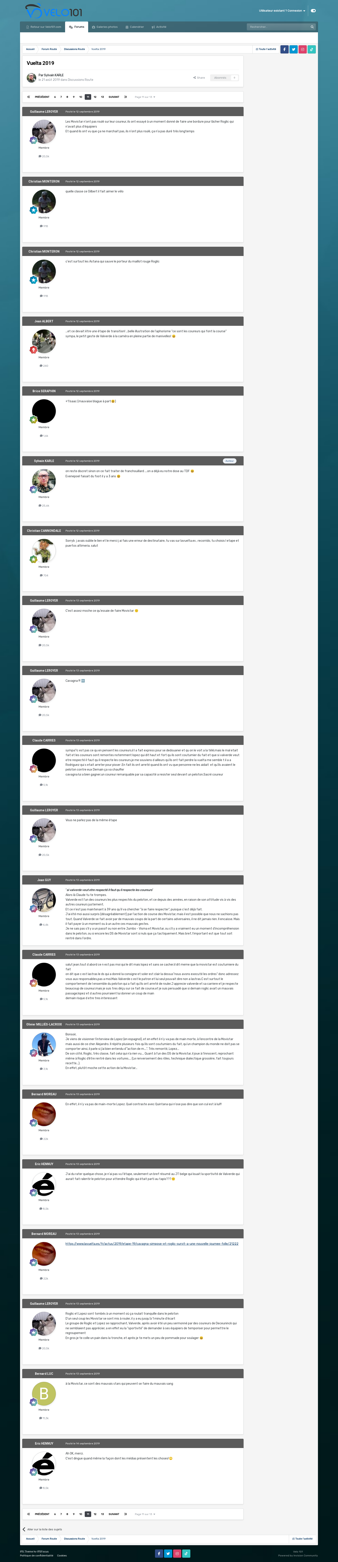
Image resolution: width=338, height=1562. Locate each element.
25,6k (44, 505)
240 (44, 365)
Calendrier (136, 26)
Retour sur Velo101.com (45, 26)
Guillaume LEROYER (44, 111)
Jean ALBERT (43, 321)
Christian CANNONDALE (44, 530)
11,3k (44, 1418)
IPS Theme (26, 1551)
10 (80, 96)
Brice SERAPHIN (44, 391)
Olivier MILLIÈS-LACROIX (44, 1024)
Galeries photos (107, 26)
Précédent (42, 96)
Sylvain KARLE (54, 75)
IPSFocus (43, 1551)
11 (88, 96)
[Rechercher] (268, 26)
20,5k (44, 156)
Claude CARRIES (44, 740)
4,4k (44, 924)
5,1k (44, 784)
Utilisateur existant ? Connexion (282, 10)
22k (44, 1139)
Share (199, 77)
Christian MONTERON (43, 181)
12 (95, 96)
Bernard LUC (44, 1373)
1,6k (44, 435)
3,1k (44, 1068)
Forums (79, 26)
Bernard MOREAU (43, 1094)
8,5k (44, 1208)
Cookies (62, 1555)
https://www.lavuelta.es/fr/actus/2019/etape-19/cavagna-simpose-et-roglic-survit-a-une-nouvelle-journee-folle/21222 (152, 1244)
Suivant (114, 96)
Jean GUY (44, 880)
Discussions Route (80, 80)
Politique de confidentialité (36, 1555)
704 (44, 575)
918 (44, 226)
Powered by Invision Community (298, 1555)
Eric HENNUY (44, 1164)
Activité (161, 26)
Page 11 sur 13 (145, 96)
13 (102, 96)
